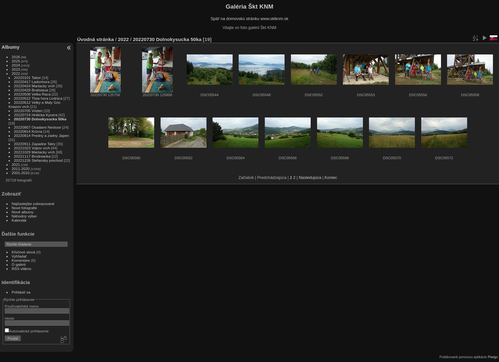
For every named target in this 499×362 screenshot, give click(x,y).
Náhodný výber (24, 216)
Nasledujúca (310, 177)
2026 (16, 57)
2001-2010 (21, 173)
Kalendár (19, 220)
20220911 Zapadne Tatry (35, 144)
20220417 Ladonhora (32, 82)
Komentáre (21, 260)
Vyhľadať (19, 256)
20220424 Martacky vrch (34, 86)
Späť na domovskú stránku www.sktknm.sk (249, 18)
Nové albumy (23, 212)
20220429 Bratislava (31, 90)
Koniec (331, 177)
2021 (16, 164)
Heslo (9, 318)
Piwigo (493, 357)
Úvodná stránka (95, 39)
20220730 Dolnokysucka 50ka (40, 119)
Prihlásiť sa (21, 292)
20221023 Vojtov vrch (32, 148)
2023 (16, 69)
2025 (16, 61)
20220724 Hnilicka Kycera (36, 115)
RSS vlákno (21, 268)
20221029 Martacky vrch (34, 152)
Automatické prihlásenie (27, 331)
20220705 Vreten (28, 111)
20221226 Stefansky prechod (38, 160)
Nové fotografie (24, 208)
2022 (16, 73)
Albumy (10, 47)
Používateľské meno (22, 306)
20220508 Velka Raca (32, 94)
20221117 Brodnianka (32, 156)
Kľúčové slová (23, 252)
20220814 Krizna (28, 131)
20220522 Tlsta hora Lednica (38, 98)
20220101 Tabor (27, 77)
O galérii (19, 264)
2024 (16, 65)
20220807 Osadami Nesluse (37, 127)
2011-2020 (21, 169)
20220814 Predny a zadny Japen (41, 135)
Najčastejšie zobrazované (33, 204)
